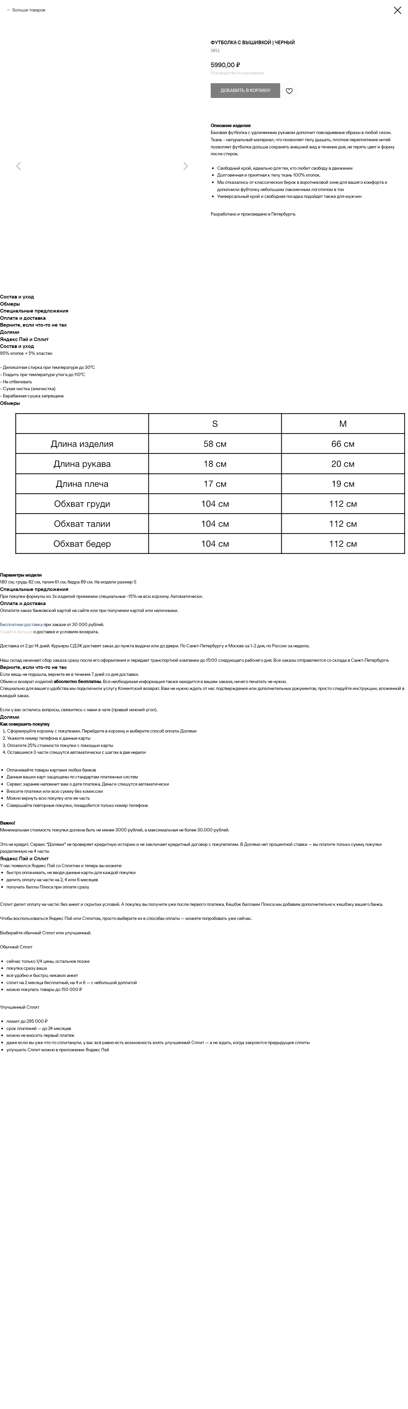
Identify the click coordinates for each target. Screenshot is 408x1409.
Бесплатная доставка (21, 624)
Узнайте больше (16, 632)
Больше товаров (28, 10)
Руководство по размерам (237, 73)
